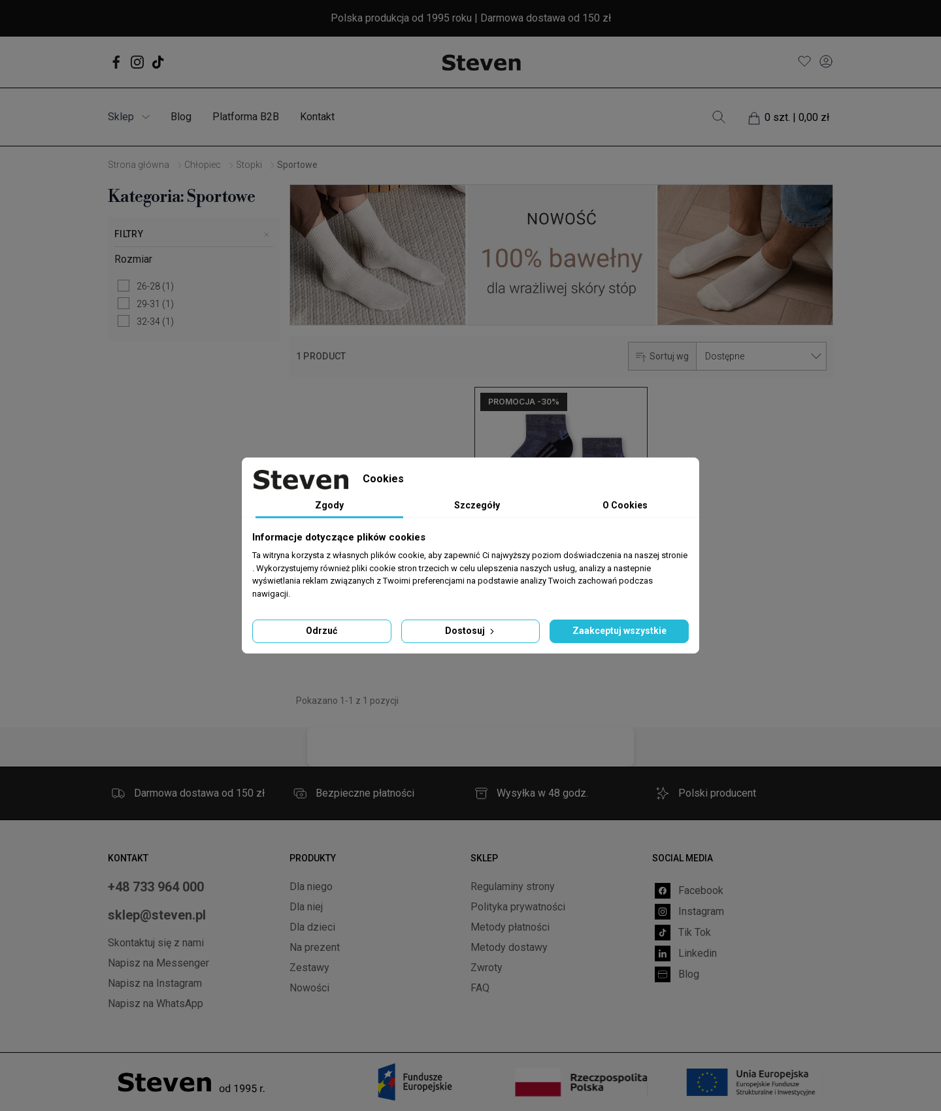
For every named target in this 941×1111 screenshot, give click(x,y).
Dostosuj (471, 630)
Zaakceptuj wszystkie (619, 630)
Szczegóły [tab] (477, 505)
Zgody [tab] (329, 505)
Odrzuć (321, 630)
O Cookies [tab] (625, 505)
